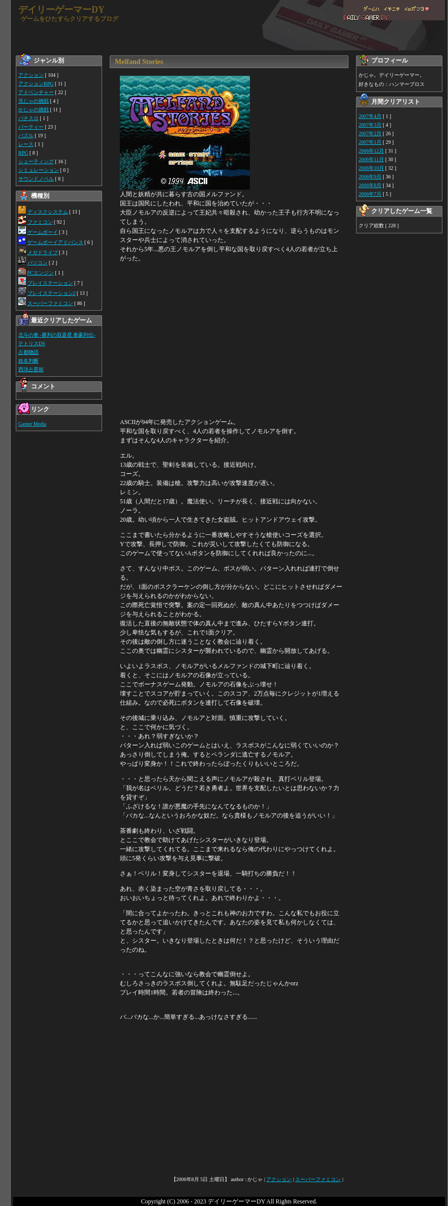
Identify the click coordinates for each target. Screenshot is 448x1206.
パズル (26, 135)
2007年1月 (370, 142)
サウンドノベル (36, 179)
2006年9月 (370, 176)
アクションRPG (35, 83)
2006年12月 (371, 151)
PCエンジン (40, 273)
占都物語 (28, 352)
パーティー (31, 127)
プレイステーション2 (51, 293)
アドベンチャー (36, 92)
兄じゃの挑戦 (33, 101)
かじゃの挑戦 (33, 109)
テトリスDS (31, 343)
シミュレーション (38, 170)
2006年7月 (370, 194)
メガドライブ (42, 252)
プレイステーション (50, 283)
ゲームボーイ (42, 232)
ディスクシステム (47, 212)
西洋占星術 (31, 369)
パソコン (37, 262)
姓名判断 (28, 361)
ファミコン (40, 222)
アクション (31, 75)
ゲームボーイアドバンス (55, 242)
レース (26, 144)
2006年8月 (370, 185)
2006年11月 (371, 159)
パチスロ (28, 118)
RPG (23, 153)
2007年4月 (370, 116)
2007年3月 (370, 125)
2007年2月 (370, 133)
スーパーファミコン (50, 303)
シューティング (36, 161)
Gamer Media (32, 424)
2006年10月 (371, 168)
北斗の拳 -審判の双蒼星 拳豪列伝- (56, 335)
